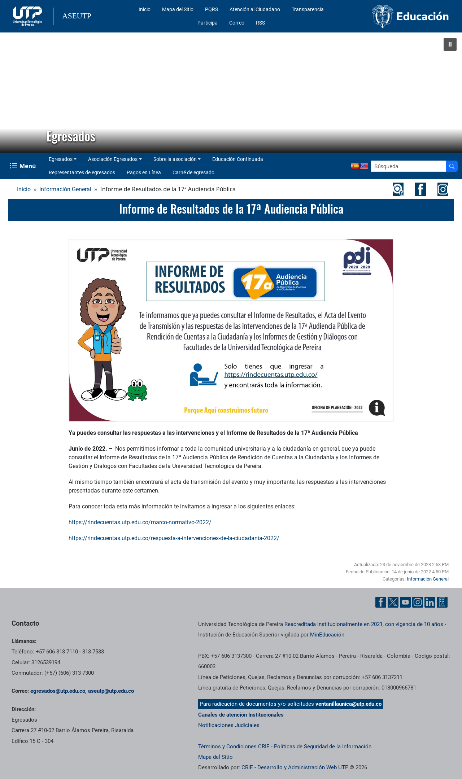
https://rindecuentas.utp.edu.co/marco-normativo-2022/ (140, 522)
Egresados (61, 159)
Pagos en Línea (144, 172)
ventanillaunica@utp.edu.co (348, 704)
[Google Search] (408, 166)
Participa (207, 23)
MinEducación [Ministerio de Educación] (327, 634)
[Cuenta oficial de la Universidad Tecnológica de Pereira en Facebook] (380, 602)
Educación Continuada (237, 159)
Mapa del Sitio (177, 9)
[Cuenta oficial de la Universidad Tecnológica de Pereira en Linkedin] (429, 602)
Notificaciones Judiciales (229, 725)
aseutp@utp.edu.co (111, 691)
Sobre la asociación (175, 159)
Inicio (145, 9)
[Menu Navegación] (23, 166)
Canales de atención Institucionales (241, 715)
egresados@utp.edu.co (57, 691)
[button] (450, 44)
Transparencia (308, 9)
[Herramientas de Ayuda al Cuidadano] (442, 602)
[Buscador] (452, 166)
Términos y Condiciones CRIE (234, 746)
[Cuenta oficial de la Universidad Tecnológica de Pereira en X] (393, 602)
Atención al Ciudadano (255, 9)
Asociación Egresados (113, 159)
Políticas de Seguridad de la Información (322, 746)
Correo (236, 23)
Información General (65, 189)
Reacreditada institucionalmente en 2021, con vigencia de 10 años (363, 624)
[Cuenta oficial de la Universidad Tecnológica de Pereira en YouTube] (405, 602)
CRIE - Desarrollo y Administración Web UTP (294, 767)
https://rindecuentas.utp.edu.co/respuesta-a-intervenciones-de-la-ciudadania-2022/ (174, 538)
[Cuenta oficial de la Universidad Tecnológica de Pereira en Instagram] (417, 602)
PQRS (211, 9)
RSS (260, 23)
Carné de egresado (193, 172)
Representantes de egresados (82, 172)
